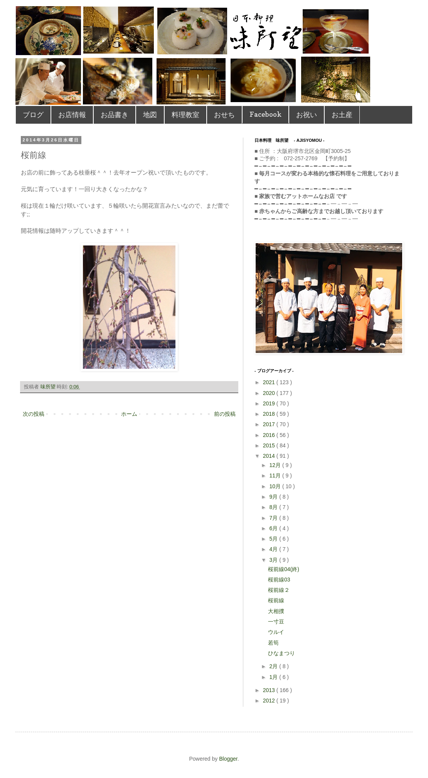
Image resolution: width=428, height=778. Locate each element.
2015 (269, 445)
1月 (274, 677)
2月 (274, 666)
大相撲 (276, 611)
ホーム (129, 414)
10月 (275, 486)
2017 (269, 424)
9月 (274, 497)
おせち (224, 115)
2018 (269, 414)
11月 (275, 475)
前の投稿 (225, 414)
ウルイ (276, 632)
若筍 (273, 643)
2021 (269, 382)
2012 (269, 700)
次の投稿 (33, 414)
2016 (269, 435)
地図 (150, 115)
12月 (275, 465)
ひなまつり (281, 653)
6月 (274, 528)
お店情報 (72, 115)
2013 (269, 690)
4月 (274, 549)
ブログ (33, 115)
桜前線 (276, 600)
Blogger (228, 759)
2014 (269, 456)
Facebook (265, 114)
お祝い (306, 115)
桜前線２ (279, 590)
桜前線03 (279, 579)
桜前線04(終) (283, 569)
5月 (274, 539)
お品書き (114, 115)
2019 (269, 403)
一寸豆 (276, 621)
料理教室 (185, 115)
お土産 (342, 115)
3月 (274, 560)
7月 (274, 518)
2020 (269, 393)
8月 (274, 507)
